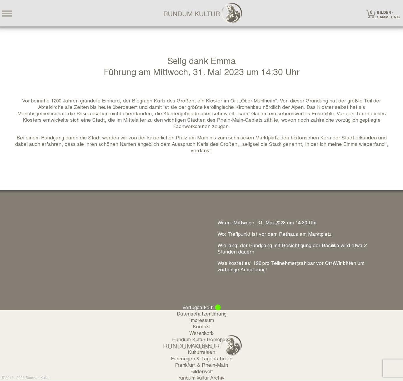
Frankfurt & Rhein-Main (201, 364)
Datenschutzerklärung (202, 313)
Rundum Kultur (37, 377)
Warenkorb (201, 332)
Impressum (201, 319)
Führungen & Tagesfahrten (201, 358)
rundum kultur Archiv (201, 377)
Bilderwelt (201, 371)
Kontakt (202, 326)
